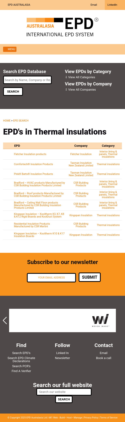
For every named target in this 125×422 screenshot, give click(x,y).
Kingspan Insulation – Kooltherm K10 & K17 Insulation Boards (39, 235)
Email (93, 4)
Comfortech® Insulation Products (33, 164)
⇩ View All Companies (80, 89)
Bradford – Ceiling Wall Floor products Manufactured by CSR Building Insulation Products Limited (37, 205)
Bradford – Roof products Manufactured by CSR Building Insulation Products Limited (39, 194)
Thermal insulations (109, 155)
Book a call (103, 358)
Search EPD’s (21, 353)
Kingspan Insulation (80, 215)
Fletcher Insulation (80, 154)
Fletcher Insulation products (30, 154)
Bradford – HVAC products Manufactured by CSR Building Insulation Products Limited (39, 184)
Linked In (62, 353)
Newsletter (62, 358)
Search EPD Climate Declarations (21, 359)
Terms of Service (109, 417)
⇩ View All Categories (80, 77)
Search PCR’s (21, 366)
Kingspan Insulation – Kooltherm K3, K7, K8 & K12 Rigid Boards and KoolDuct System (39, 215)
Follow (62, 345)
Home (6, 120)
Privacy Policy (91, 417)
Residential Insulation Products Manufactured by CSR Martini (32, 225)
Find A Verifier (21, 371)
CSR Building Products (81, 184)
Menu (11, 49)
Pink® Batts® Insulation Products (33, 174)
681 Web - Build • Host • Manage (65, 417)
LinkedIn (112, 4)
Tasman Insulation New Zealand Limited (81, 164)
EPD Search (20, 120)
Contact (104, 345)
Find (21, 345)
